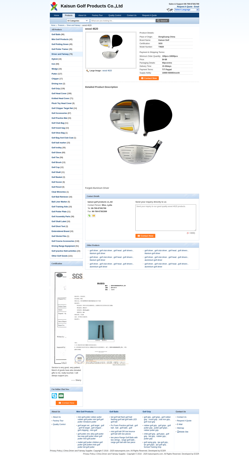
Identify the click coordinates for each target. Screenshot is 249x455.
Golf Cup (56, 167)
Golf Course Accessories (63, 241)
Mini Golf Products (60, 39)
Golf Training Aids (60, 207)
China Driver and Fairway (74, 451)
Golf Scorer (57, 182)
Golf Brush (56, 162)
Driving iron (57, 84)
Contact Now (150, 78)
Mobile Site (182, 432)
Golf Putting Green (60, 44)
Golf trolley (57, 148)
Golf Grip (56, 88)
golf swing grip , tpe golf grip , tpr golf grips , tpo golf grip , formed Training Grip (156, 444)
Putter (54, 74)
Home (56, 15)
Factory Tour (97, 15)
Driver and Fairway (73, 25)
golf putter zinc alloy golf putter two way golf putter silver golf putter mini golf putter (91, 436)
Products (68, 15)
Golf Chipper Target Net (62, 108)
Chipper (55, 79)
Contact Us (131, 15)
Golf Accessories (59, 113)
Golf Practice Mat (59, 118)
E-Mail (179, 424)
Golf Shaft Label (59, 221)
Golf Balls (56, 34)
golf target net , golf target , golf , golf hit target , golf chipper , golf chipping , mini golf (91, 427)
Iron (53, 64)
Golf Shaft (56, 172)
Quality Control (114, 15)
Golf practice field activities (64, 251)
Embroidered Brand (60, 231)
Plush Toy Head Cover (62, 103)
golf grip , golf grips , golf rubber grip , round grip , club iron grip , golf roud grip (157, 419)
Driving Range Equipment (63, 246)
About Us (82, 15)
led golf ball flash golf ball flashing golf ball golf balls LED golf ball (124, 419)
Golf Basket (57, 177)
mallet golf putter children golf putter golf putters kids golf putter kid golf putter (90, 444)
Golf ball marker (59, 143)
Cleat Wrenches (59, 192)
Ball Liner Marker (59, 202)
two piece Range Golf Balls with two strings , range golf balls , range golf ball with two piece (124, 439)
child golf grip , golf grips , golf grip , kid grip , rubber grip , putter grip (156, 436)
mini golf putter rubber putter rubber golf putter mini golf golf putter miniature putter (90, 419)
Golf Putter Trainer (60, 49)
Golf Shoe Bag (58, 133)
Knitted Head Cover (60, 98)
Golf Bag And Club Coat (62, 138)
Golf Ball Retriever (60, 197)
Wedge (55, 69)
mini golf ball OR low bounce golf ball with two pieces (123, 432)
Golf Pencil (57, 187)
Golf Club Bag (58, 123)
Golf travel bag (58, 128)
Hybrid (55, 59)
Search (164, 21)
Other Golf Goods (60, 256)
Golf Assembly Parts (61, 216)
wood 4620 (107, 71)
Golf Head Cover (59, 93)
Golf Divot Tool (58, 226)
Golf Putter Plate (59, 212)
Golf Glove (56, 152)
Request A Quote (184, 7)
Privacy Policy (56, 451)
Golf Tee (55, 157)
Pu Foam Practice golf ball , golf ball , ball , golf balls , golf (124, 426)
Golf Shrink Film (59, 236)
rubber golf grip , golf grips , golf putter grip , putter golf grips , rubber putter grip (157, 427)
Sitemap (180, 428)
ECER (163, 451)
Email (196, 7)
